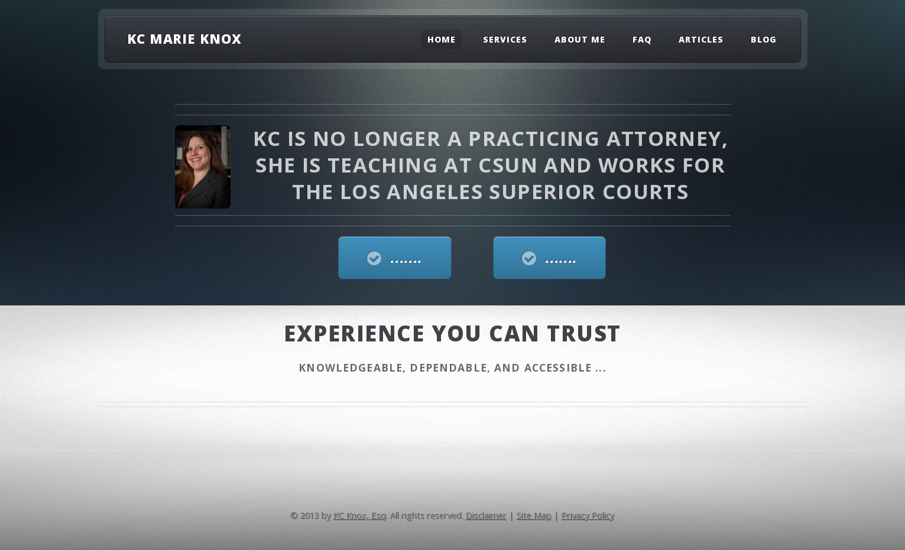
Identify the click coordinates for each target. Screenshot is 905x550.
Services (505, 39)
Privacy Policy (588, 516)
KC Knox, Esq (360, 516)
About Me (579, 39)
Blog (764, 39)
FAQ (641, 39)
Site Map (534, 516)
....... (406, 257)
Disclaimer (486, 516)
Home (441, 39)
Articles (701, 39)
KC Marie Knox (184, 38)
